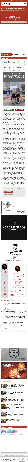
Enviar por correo (8, 191)
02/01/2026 (9, 415)
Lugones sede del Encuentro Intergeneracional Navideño (13, 420)
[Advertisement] (13, 39)
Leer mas (14, 331)
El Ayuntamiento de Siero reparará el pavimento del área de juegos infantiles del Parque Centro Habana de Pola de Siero (14, 308)
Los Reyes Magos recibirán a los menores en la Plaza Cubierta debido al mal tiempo (15, 392)
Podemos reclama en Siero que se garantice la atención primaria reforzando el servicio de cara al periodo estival (14, 327)
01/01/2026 (9, 422)
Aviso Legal (20, 459)
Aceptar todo (22, 460)
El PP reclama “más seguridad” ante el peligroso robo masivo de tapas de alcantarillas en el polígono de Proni (14, 317)
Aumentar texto (9, 109)
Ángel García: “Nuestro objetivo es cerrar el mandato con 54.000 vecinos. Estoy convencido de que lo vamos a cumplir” (16, 406)
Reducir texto (19, 109)
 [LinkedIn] (19, 188)
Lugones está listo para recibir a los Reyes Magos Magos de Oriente (15, 413)
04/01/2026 (9, 388)
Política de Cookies (14, 460)
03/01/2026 (9, 410)
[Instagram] (17, 188)
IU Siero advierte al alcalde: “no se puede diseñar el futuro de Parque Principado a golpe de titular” (15, 385)
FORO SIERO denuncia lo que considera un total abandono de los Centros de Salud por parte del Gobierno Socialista (13, 322)
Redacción (10, 194)
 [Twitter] (12, 188)
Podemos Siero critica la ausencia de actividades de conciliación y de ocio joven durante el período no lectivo (15, 399)
